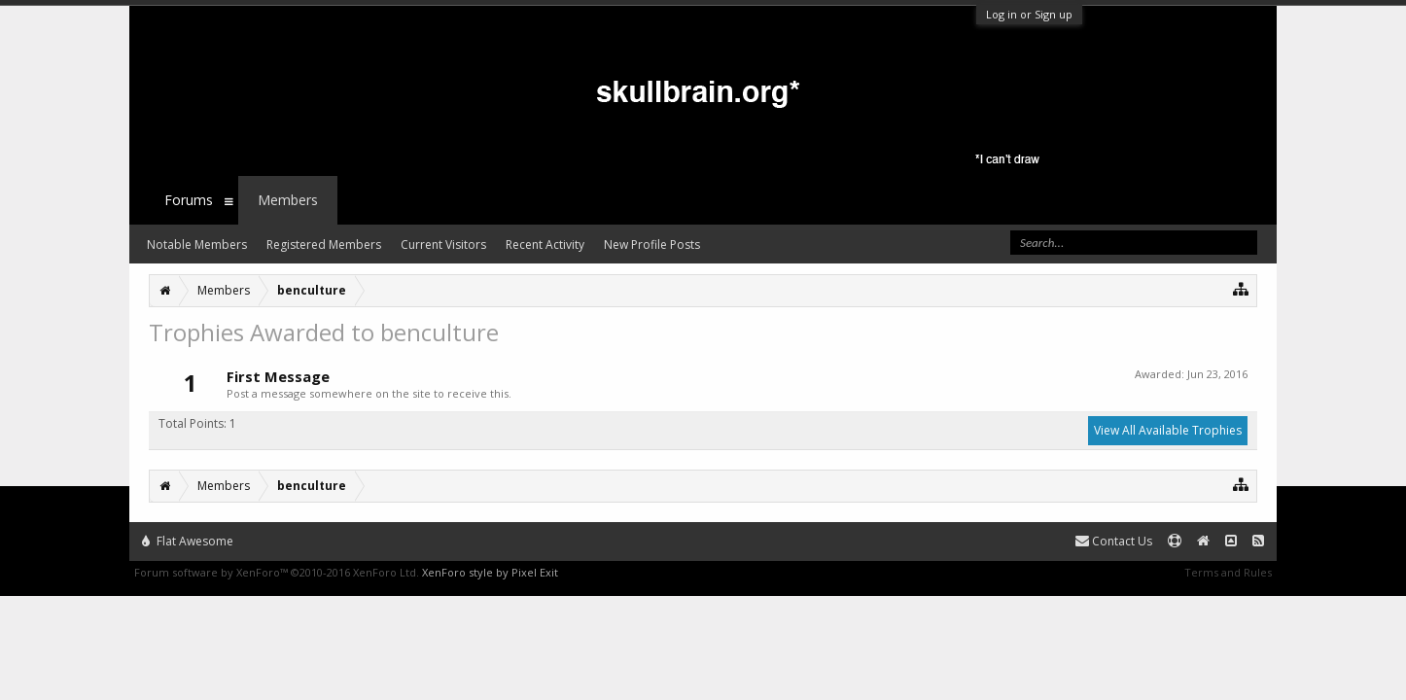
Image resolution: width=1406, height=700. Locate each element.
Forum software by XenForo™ (276, 572)
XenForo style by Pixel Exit (490, 572)
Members (288, 200)
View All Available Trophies (1168, 430)
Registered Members (323, 244)
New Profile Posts (652, 244)
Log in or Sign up (1029, 14)
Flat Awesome (187, 541)
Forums (188, 200)
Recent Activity (545, 244)
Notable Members (197, 244)
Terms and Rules (1228, 572)
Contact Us (1113, 541)
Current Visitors (443, 244)
